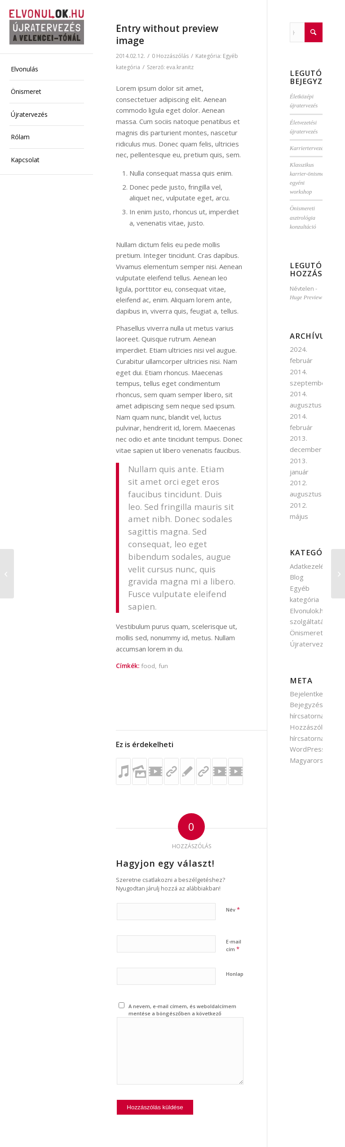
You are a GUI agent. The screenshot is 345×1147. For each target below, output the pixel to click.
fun (163, 666)
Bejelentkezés (312, 693)
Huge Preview (306, 297)
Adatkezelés (309, 566)
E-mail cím (233, 945)
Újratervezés (310, 643)
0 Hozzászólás (170, 56)
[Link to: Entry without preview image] (187, 771)
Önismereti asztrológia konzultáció (303, 217)
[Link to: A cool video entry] (219, 771)
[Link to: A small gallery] (139, 771)
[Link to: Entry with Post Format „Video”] (155, 771)
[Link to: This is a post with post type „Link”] (171, 771)
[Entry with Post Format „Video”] (7, 573)
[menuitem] (46, 69)
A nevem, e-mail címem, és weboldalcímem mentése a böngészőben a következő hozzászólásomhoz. (182, 1013)
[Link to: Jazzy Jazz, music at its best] (123, 771)
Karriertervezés (308, 148)
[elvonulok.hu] (46, 26)
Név (233, 909)
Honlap (234, 973)
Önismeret (306, 632)
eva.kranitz (180, 67)
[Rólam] (338, 573)
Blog (297, 576)
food (148, 666)
